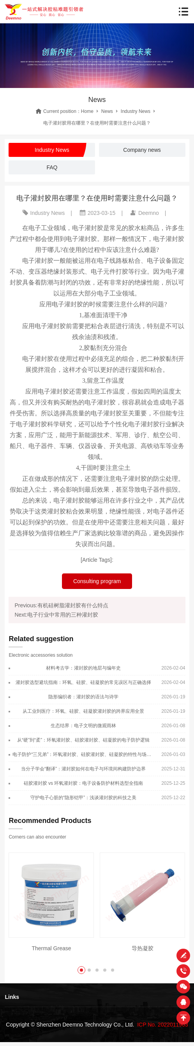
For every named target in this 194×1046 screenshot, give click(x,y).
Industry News (135, 111)
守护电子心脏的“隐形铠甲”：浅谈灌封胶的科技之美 (83, 797)
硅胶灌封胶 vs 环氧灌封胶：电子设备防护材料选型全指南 (83, 783)
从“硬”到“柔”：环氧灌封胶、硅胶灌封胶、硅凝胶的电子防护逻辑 (83, 740)
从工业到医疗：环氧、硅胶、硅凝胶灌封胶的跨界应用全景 (83, 711)
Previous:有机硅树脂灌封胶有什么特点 (61, 605)
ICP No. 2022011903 (162, 1024)
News (107, 111)
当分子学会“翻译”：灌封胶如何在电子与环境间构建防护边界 (83, 769)
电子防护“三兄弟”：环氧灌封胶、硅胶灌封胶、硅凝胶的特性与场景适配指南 (83, 754)
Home (87, 111)
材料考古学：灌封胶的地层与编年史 (83, 668)
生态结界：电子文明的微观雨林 (83, 725)
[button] (81, 970)
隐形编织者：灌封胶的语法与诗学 (83, 697)
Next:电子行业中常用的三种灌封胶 (56, 615)
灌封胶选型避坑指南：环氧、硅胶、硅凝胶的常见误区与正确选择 (83, 682)
